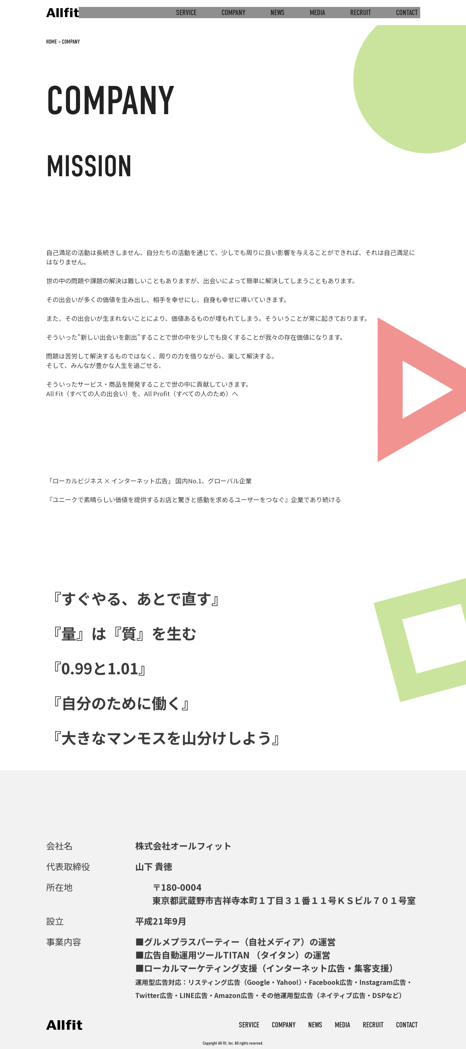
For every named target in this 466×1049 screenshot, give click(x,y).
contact (407, 12)
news (277, 12)
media (317, 12)
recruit (360, 12)
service (186, 12)
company (233, 12)
